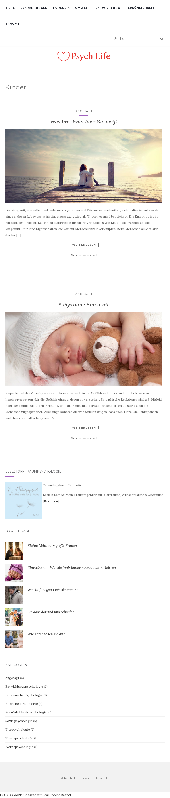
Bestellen (51, 501)
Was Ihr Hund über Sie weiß (84, 121)
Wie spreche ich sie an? (46, 634)
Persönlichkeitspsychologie (26, 712)
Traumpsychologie (19, 738)
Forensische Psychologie (24, 695)
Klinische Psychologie (21, 704)
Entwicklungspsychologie (24, 686)
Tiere (10, 8)
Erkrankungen (34, 8)
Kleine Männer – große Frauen (52, 545)
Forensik (61, 8)
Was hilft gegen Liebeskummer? (52, 589)
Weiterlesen (84, 244)
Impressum (84, 778)
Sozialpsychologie (18, 721)
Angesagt (84, 111)
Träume (12, 23)
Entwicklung (107, 8)
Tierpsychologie (17, 730)
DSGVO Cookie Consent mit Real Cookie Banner (35, 795)
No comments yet (84, 255)
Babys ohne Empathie (84, 304)
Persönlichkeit (140, 8)
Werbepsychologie (19, 747)
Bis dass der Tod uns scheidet (50, 612)
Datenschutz (100, 778)
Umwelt (82, 8)
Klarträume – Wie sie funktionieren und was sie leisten (71, 567)
